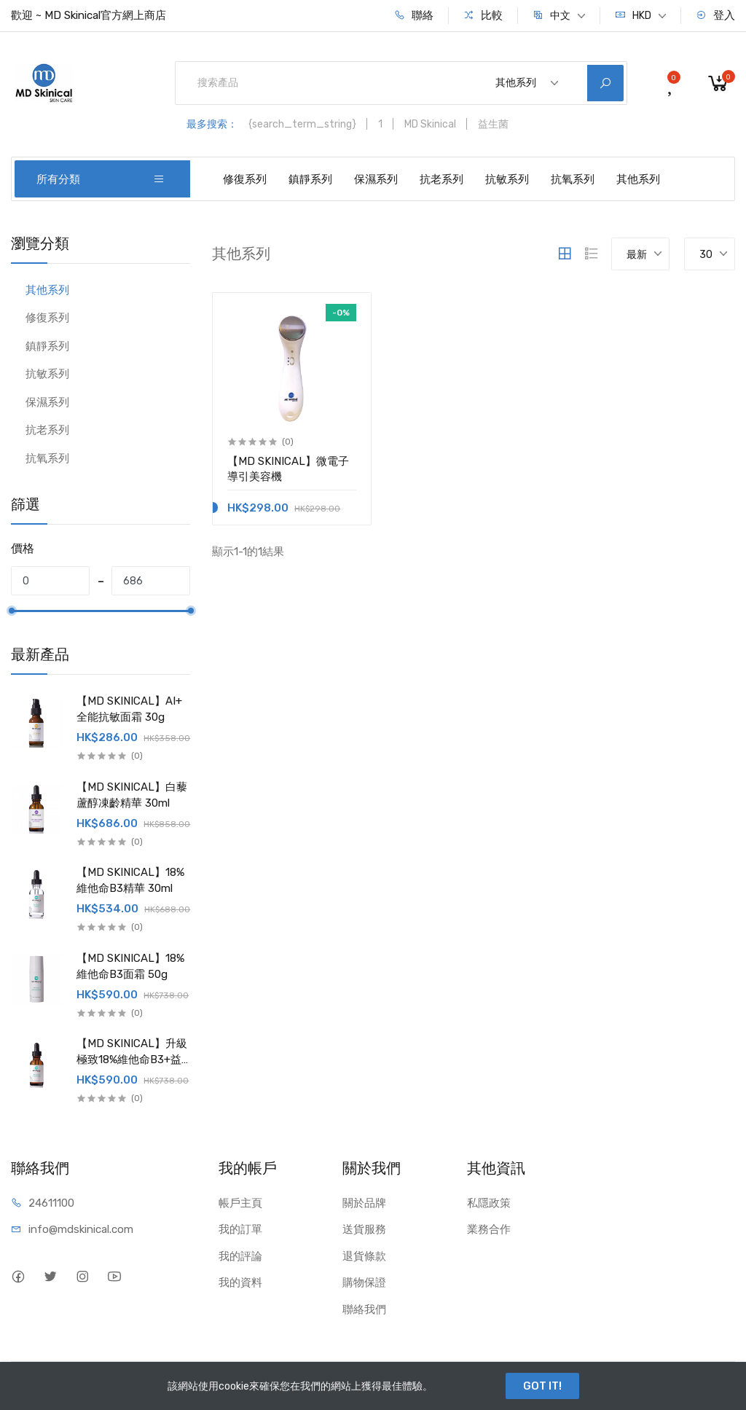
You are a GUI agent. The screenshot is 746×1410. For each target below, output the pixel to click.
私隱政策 (489, 1203)
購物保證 (364, 1282)
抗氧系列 (572, 179)
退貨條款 (364, 1256)
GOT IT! (542, 1386)
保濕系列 (376, 179)
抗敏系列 (507, 179)
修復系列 (245, 179)
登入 (715, 15)
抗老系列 (441, 179)
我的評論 (240, 1256)
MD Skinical (430, 124)
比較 (483, 15)
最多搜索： (211, 124)
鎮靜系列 (310, 179)
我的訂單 (240, 1229)
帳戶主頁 (240, 1203)
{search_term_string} (302, 124)
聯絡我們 (364, 1309)
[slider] (11, 611)
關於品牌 (364, 1203)
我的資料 (240, 1282)
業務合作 (489, 1229)
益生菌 (493, 124)
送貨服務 (364, 1229)
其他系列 (638, 179)
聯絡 (413, 15)
